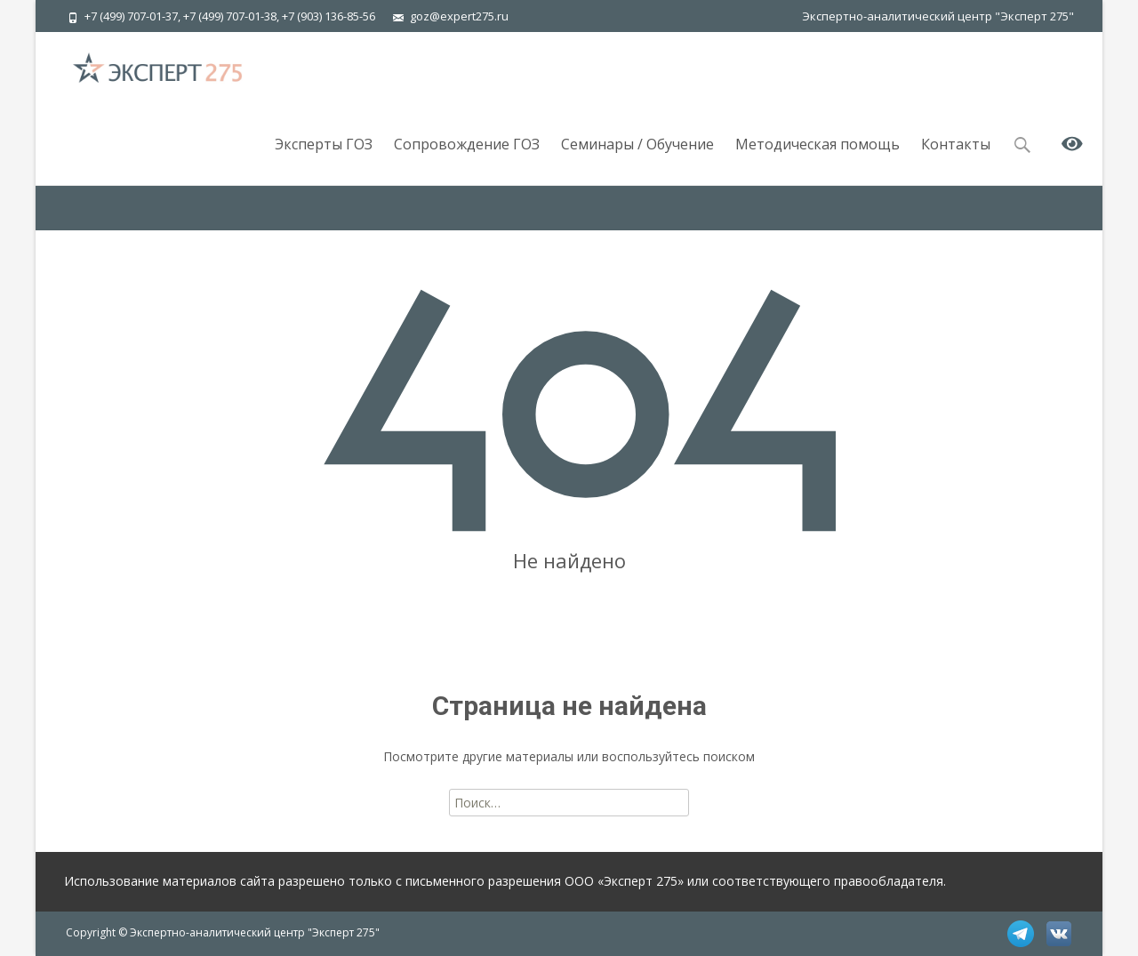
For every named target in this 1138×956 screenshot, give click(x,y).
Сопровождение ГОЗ (467, 159)
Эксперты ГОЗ (324, 159)
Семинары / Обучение (637, 159)
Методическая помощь (817, 159)
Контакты (955, 159)
